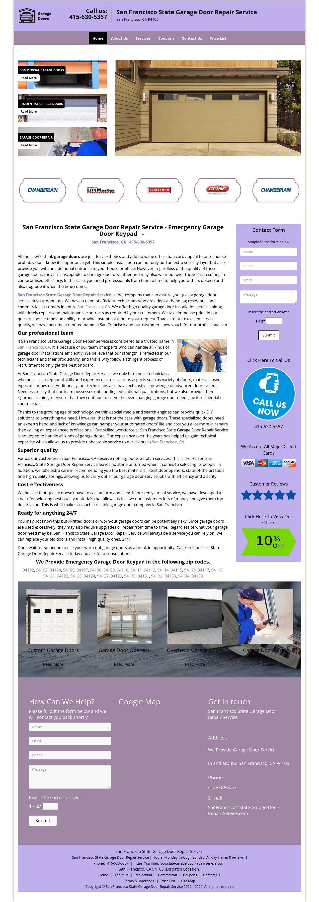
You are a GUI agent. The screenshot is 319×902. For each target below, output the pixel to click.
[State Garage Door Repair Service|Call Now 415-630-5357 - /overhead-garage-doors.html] (194, 616)
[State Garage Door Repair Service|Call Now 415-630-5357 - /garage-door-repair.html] (62, 141)
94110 (122, 570)
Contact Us (192, 38)
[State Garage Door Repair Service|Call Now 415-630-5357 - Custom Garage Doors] (53, 653)
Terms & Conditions (139, 881)
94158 (197, 576)
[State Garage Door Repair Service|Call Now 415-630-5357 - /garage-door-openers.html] (124, 616)
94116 (190, 570)
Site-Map (188, 881)
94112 (149, 570)
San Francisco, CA (109, 242)
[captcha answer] (274, 321)
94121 (49, 576)
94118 (217, 570)
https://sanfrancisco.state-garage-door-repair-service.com (179, 863)
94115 (176, 570)
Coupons (166, 38)
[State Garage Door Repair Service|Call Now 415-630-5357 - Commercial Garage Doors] (42, 70)
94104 (55, 570)
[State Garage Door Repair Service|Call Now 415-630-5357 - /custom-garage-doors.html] (53, 616)
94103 (42, 570)
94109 (109, 570)
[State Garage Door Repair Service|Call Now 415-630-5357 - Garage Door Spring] (266, 653)
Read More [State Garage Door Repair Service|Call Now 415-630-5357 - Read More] (29, 78)
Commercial (167, 875)
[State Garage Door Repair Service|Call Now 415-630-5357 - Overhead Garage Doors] (195, 653)
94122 (62, 576)
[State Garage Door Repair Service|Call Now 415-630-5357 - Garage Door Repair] (36, 137)
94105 (69, 570)
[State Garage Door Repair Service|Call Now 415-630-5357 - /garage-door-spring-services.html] (266, 616)
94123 (76, 576)
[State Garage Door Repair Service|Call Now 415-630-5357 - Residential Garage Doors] (41, 103)
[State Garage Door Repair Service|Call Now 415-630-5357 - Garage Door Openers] (124, 653)
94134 (183, 576)
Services (143, 38)
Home (97, 38)
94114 (163, 570)
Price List (218, 38)
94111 (136, 570)
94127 (103, 576)
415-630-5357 (88, 16)
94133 (170, 576)
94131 (143, 576)
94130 (130, 576)
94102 (28, 570)
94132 (156, 576)
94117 (203, 570)
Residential (143, 875)
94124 (89, 576)
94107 (82, 570)
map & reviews (232, 857)
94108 (95, 570)
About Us (119, 38)
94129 (116, 576)
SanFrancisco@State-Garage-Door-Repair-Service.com (244, 810)
